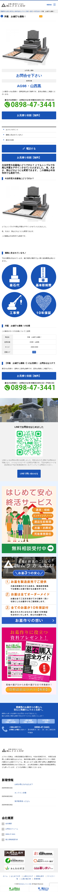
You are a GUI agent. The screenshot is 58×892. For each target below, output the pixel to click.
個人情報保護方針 (11, 839)
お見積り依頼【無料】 (29, 115)
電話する (43, 888)
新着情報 (37, 879)
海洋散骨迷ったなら (22, 801)
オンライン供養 (20, 793)
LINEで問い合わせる (29, 474)
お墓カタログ (28, 876)
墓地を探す (40, 876)
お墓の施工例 (26, 879)
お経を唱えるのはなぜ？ (24, 784)
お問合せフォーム (11, 829)
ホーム (5, 876)
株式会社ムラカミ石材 (25, 884)
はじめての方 (15, 876)
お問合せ (14, 888)
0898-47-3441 (10, 834)
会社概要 (8, 823)
